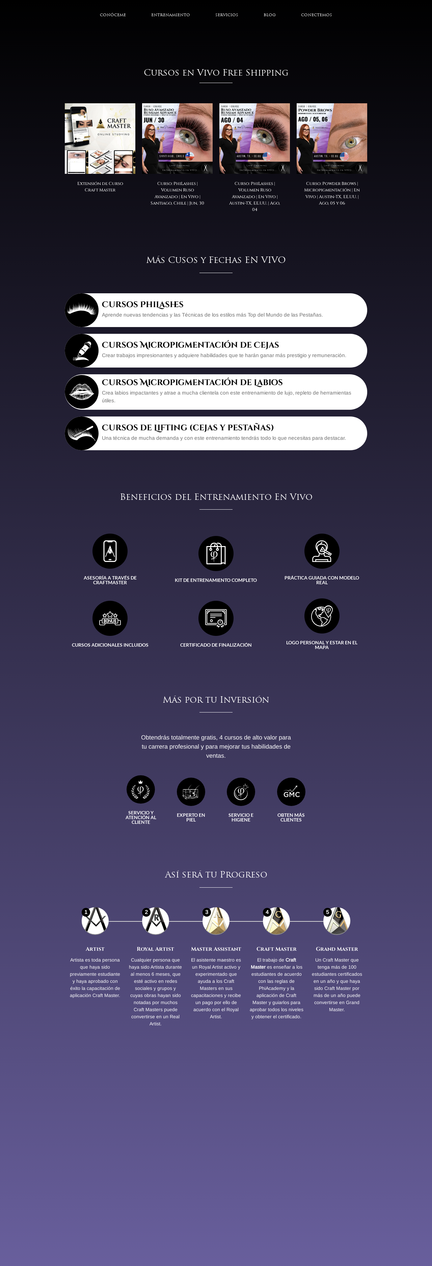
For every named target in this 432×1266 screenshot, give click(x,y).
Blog (270, 15)
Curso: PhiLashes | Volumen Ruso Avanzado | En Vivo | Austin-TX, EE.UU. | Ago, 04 (254, 197)
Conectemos (316, 15)
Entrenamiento (170, 15)
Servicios (226, 15)
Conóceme (113, 15)
